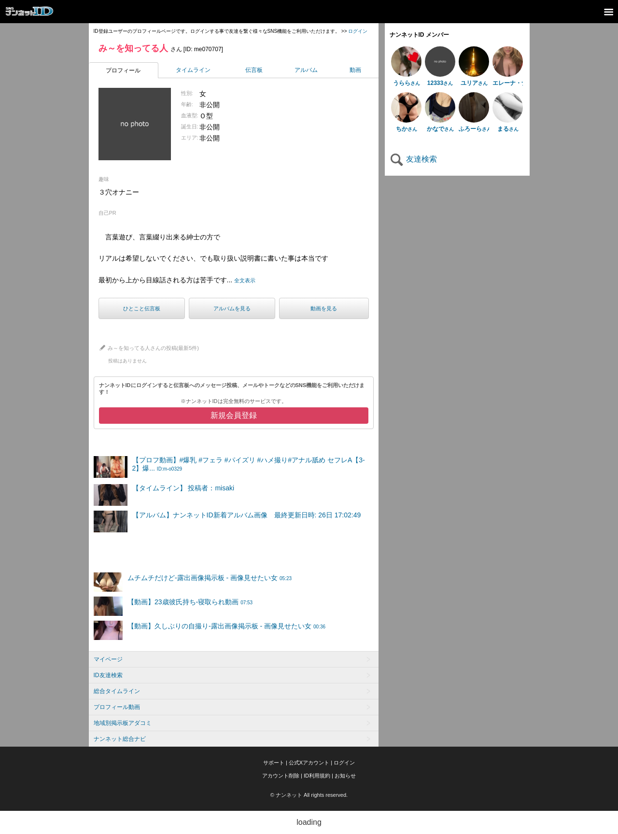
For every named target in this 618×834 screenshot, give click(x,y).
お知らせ (345, 775)
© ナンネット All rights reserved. (309, 795)
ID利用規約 (317, 775)
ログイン (357, 31)
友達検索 (413, 159)
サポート (273, 762)
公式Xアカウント (309, 762)
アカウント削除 (280, 775)
